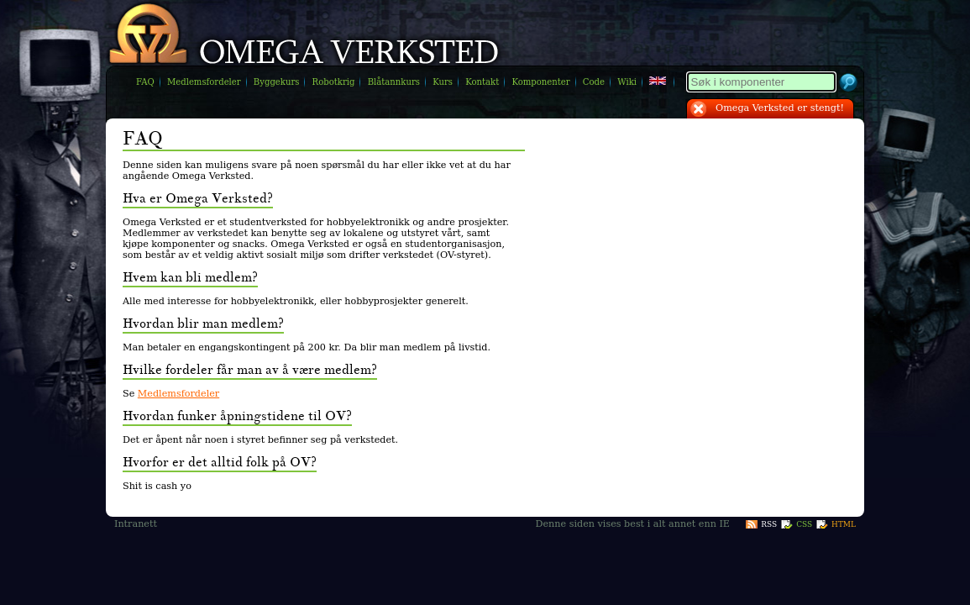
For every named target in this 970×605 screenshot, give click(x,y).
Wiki (627, 82)
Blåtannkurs (394, 82)
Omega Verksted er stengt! (780, 108)
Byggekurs (277, 82)
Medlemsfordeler (204, 82)
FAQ (145, 82)
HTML (843, 524)
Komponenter (540, 82)
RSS (769, 524)
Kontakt (482, 82)
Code (594, 82)
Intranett (135, 523)
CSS (804, 524)
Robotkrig (333, 82)
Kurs (443, 82)
